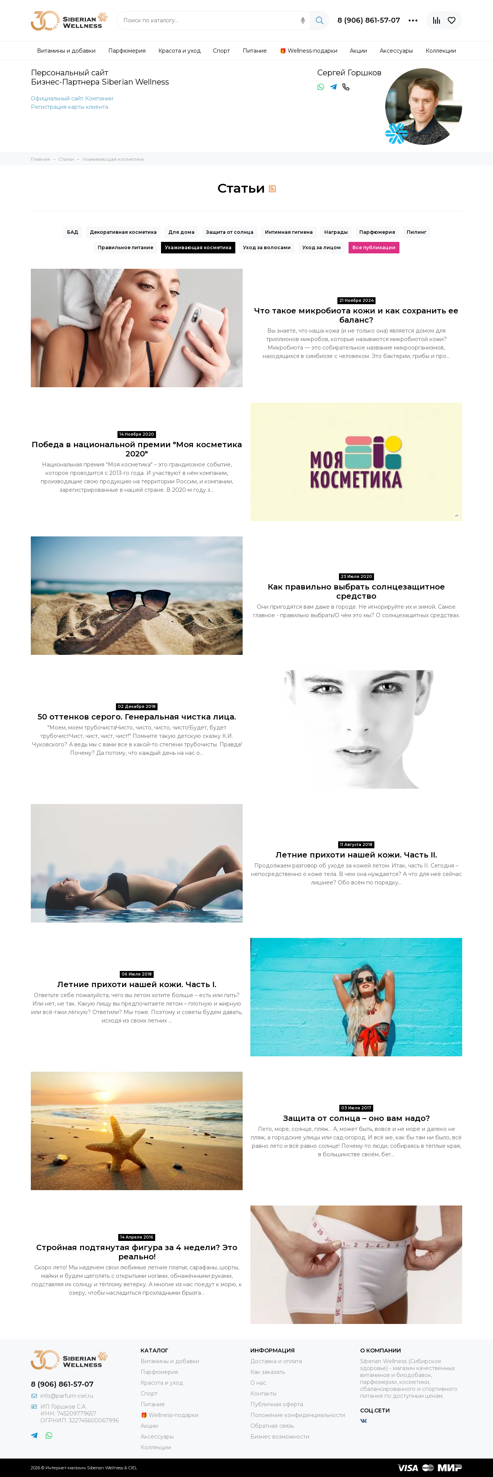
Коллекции (156, 1447)
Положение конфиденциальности (297, 1415)
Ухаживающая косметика (198, 247)
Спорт (149, 1393)
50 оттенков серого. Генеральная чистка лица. (137, 716)
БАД (72, 232)
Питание (153, 1404)
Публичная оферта (276, 1404)
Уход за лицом (321, 247)
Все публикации (374, 247)
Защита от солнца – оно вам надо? (356, 1118)
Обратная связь (272, 1425)
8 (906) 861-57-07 (368, 20)
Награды (336, 232)
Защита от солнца (229, 232)
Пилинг (416, 232)
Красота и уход (162, 1382)
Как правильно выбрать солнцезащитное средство (356, 591)
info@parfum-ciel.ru (66, 1395)
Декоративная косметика (123, 232)
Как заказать (267, 1372)
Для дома (181, 232)
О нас (258, 1382)
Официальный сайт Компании (72, 98)
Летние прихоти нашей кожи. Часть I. (136, 984)
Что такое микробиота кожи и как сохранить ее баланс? (356, 315)
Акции (149, 1425)
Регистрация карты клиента (69, 106)
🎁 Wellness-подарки (169, 1415)
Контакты (263, 1393)
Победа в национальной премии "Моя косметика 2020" (137, 449)
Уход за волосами (267, 247)
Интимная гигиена (289, 232)
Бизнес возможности (279, 1436)
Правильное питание (125, 247)
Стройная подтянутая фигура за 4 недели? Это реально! (136, 1252)
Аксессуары (157, 1436)
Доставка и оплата (276, 1361)
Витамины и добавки (170, 1361)
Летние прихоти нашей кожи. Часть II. (356, 854)
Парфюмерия (377, 232)
